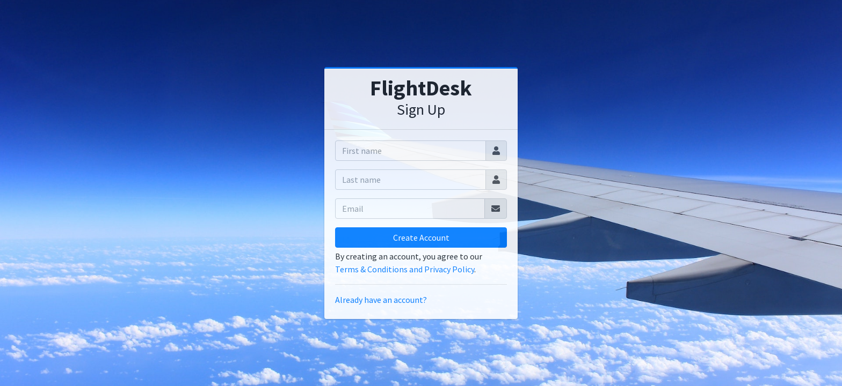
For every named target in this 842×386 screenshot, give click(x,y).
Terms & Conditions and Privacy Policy (404, 269)
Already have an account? (381, 299)
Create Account (421, 237)
